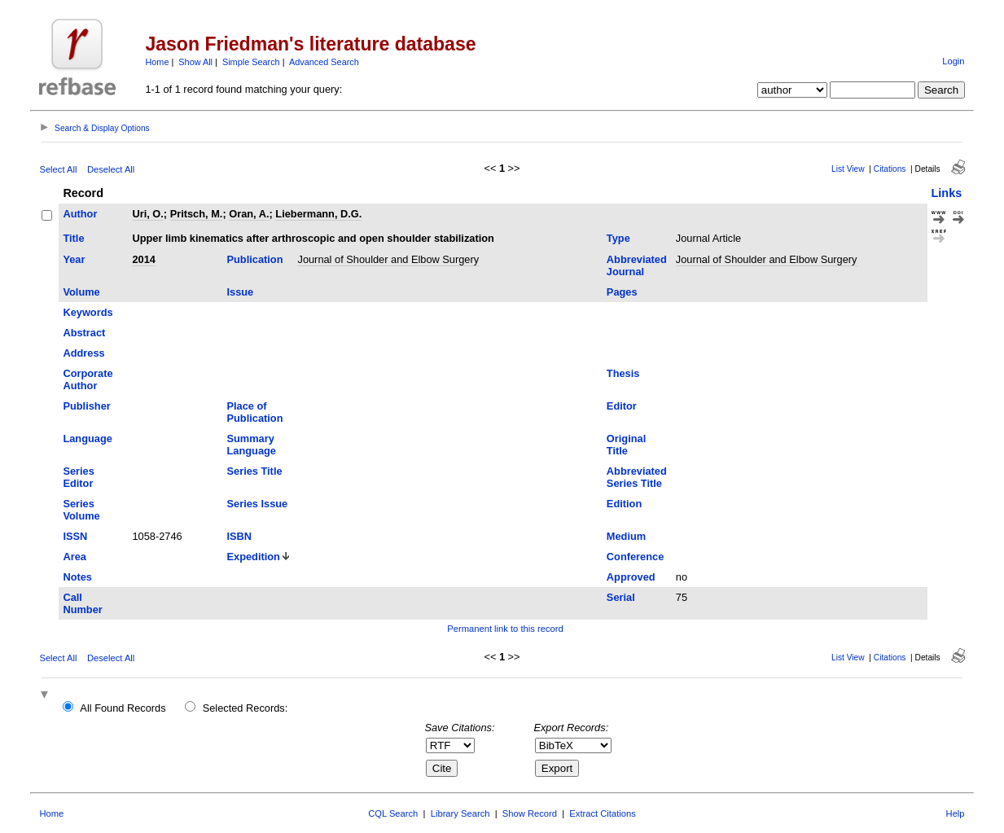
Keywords (87, 312)
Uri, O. (147, 214)
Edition (624, 504)
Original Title (626, 444)
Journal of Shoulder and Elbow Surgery (388, 259)
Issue (240, 292)
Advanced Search (324, 62)
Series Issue (257, 504)
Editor (622, 406)
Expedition (253, 556)
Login (953, 61)
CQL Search (393, 813)
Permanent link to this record (505, 629)
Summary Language (251, 444)
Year (74, 259)
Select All (58, 169)
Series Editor (78, 477)
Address (83, 353)
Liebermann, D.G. (318, 214)
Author (80, 214)
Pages (622, 292)
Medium (626, 536)
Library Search (460, 813)
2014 (143, 259)
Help (955, 813)
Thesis (623, 373)
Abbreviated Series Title (637, 477)
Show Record (529, 813)
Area (74, 556)
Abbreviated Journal (637, 265)
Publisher (86, 406)
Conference (635, 556)
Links (947, 192)
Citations (890, 168)
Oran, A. (249, 214)
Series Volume (81, 510)
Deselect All (110, 169)
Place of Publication (255, 412)
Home (157, 62)
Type (618, 238)
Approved (631, 577)
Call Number (82, 603)
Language (87, 438)
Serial (621, 597)
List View (848, 168)
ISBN (239, 536)
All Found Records (122, 708)
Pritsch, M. (196, 214)
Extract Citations (602, 813)
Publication (255, 259)
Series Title (255, 471)
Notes (77, 577)
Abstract (84, 333)
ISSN (75, 536)
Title (73, 238)
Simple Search (251, 62)
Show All (195, 62)
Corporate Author (87, 379)
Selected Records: (245, 708)
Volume (81, 292)
